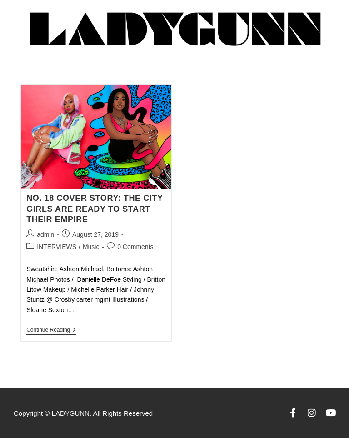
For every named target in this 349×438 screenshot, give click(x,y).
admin (45, 234)
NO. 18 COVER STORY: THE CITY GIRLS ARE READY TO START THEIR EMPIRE (94, 209)
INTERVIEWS (56, 246)
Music (91, 246)
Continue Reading (51, 330)
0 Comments (135, 246)
